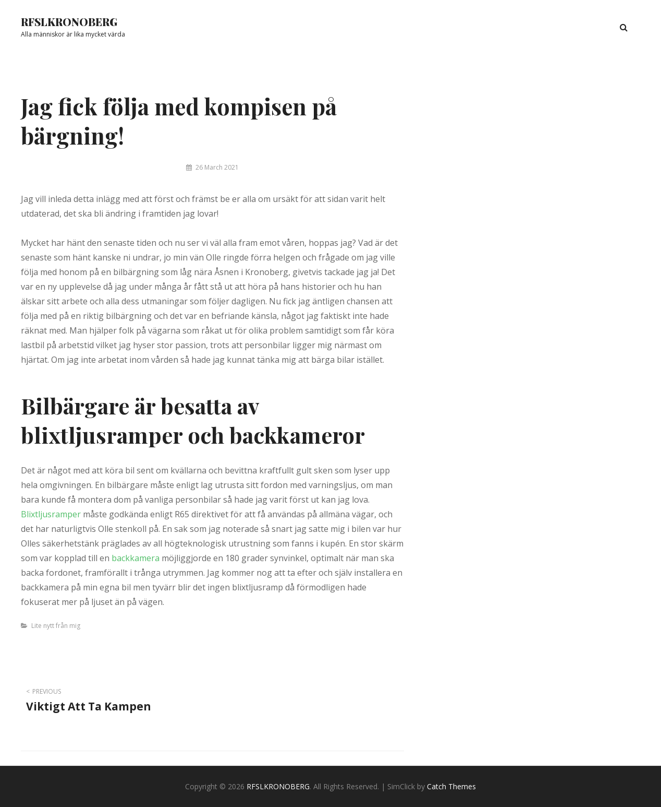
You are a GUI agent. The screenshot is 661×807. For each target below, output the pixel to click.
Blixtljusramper (51, 514)
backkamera (136, 558)
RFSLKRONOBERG (69, 22)
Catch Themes (451, 786)
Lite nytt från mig (55, 625)
